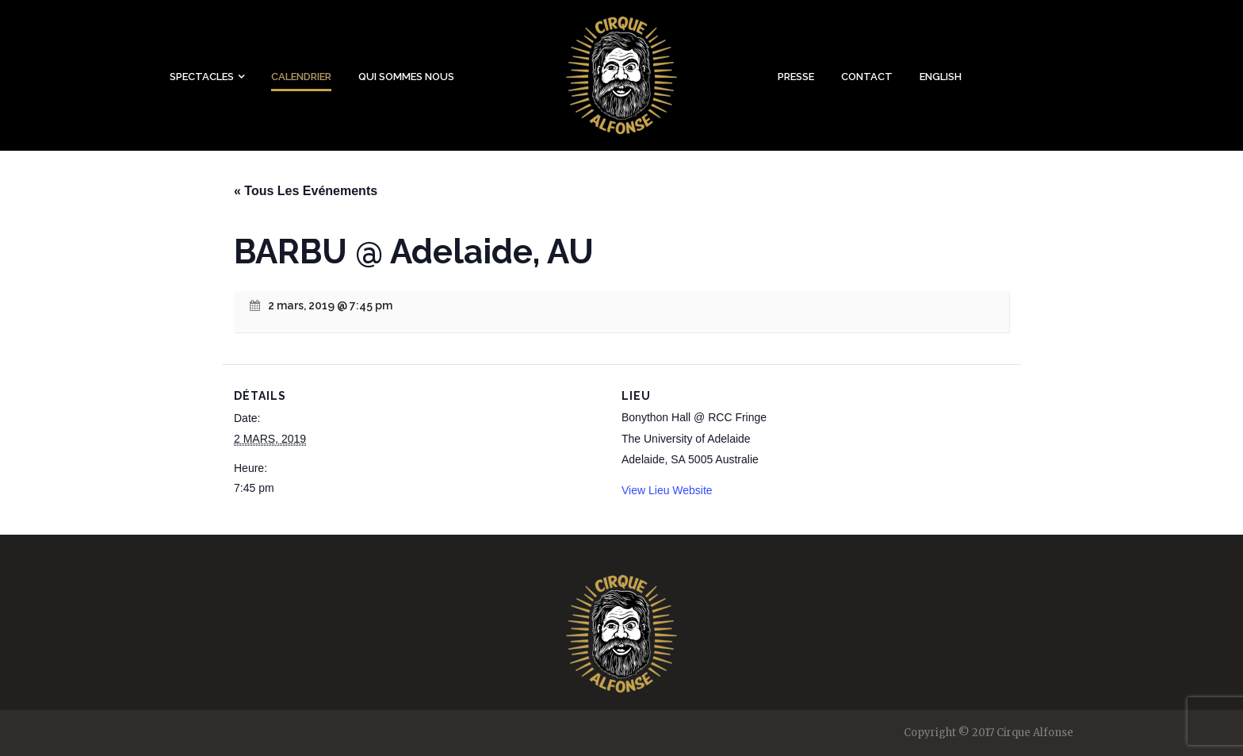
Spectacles (202, 77)
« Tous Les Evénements (305, 191)
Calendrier (301, 77)
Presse (796, 77)
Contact (867, 77)
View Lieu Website (667, 490)
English (941, 77)
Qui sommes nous (406, 77)
